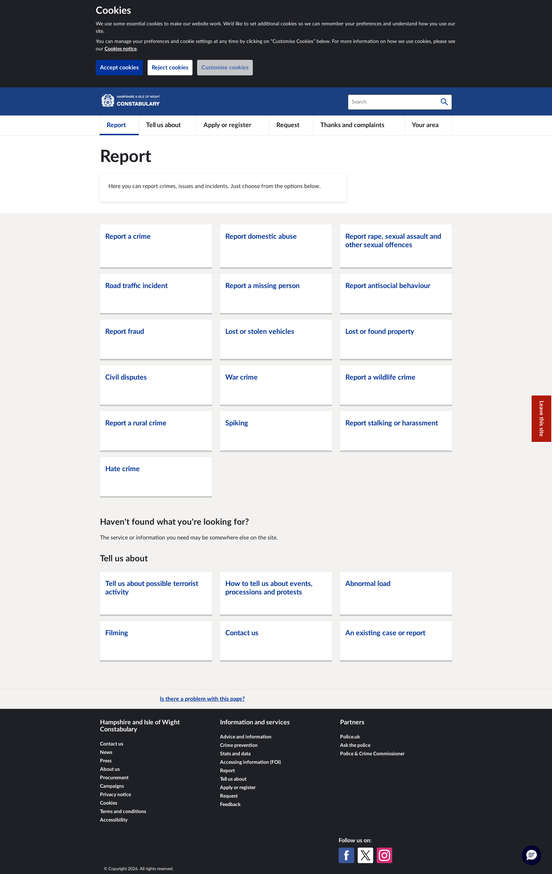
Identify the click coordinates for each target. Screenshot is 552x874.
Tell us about (233, 779)
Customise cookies (225, 67)
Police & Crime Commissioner (372, 753)
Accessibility (113, 820)
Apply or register (238, 787)
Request (229, 796)
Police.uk (350, 737)
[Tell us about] (167, 125)
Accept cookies (119, 67)
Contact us (111, 744)
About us (110, 769)
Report (227, 770)
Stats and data (235, 753)
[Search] (444, 102)
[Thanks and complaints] (358, 125)
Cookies (108, 803)
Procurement (114, 777)
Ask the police (355, 745)
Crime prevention (239, 745)
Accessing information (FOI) (250, 762)
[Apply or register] (232, 125)
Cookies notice (121, 48)
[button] (531, 855)
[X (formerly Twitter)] (365, 855)
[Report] (119, 125)
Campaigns (112, 786)
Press (106, 760)
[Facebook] (346, 855)
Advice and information (245, 737)
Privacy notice (115, 794)
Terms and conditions (123, 811)
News (106, 752)
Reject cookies (170, 67)
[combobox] (400, 102)
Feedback (230, 804)
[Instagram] (384, 855)
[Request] (291, 125)
